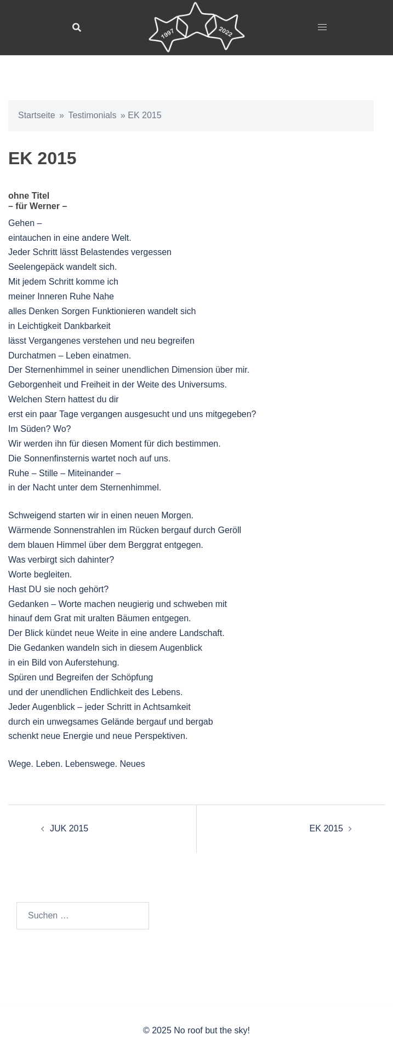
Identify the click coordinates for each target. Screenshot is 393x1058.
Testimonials (92, 115)
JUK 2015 (69, 828)
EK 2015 (326, 828)
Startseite (36, 115)
